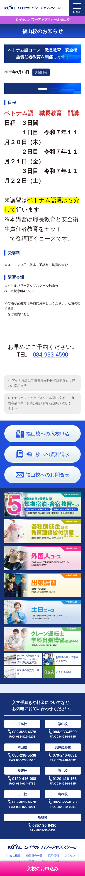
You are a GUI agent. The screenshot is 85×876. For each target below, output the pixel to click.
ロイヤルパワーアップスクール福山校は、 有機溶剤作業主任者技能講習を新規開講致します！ (41, 403)
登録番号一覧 (34, 855)
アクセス (70, 855)
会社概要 (15, 855)
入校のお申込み (42, 868)
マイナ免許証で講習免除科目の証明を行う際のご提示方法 (41, 382)
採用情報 (53, 855)
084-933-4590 (50, 354)
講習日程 (41, 72)
